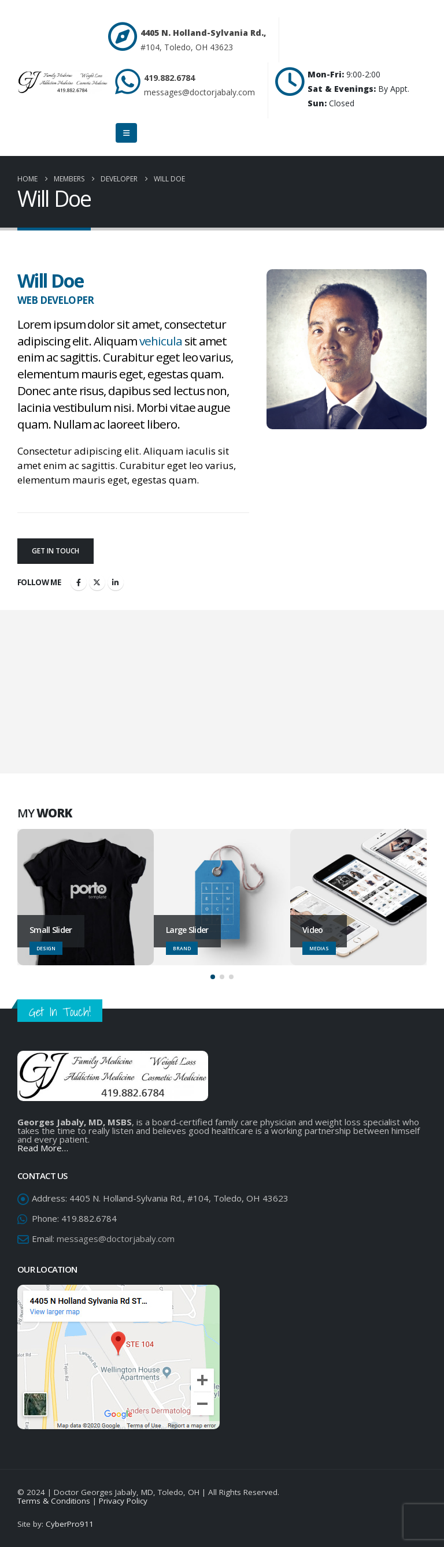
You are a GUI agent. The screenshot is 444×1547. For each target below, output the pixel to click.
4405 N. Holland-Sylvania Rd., (203, 32)
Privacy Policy (123, 1501)
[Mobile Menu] (126, 133)
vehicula (160, 341)
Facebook (79, 582)
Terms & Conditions (53, 1501)
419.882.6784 (169, 77)
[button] (212, 977)
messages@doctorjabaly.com (199, 92)
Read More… (42, 1148)
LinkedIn (116, 582)
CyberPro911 (70, 1524)
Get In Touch (55, 551)
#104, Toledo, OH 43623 (186, 47)
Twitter (97, 582)
